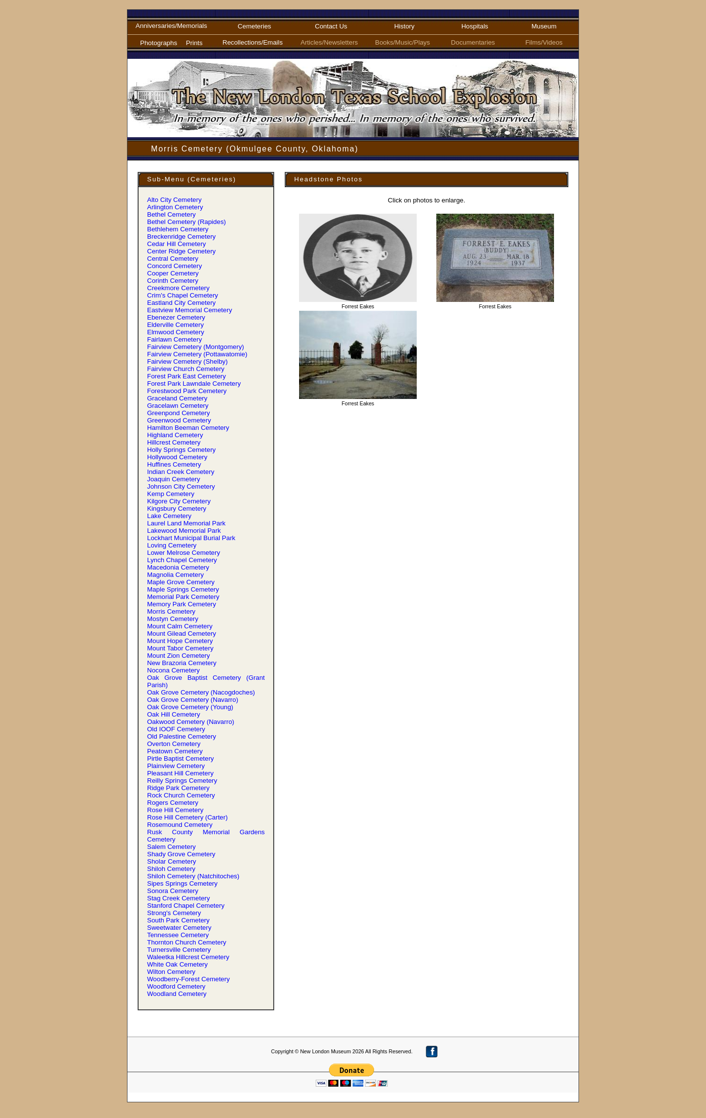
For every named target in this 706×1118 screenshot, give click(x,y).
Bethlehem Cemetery (177, 229)
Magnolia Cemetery (175, 574)
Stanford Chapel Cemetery (186, 905)
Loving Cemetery (172, 545)
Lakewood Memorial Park (184, 530)
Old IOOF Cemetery (176, 729)
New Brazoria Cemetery (181, 663)
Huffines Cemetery (174, 464)
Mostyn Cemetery (172, 618)
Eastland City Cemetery (181, 302)
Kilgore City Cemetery (179, 501)
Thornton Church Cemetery (187, 942)
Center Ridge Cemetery (181, 251)
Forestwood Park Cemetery (187, 391)
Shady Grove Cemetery (181, 854)
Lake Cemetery (169, 516)
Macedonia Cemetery (178, 567)
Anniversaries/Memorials (171, 25)
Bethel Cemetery (171, 214)
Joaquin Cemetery (173, 479)
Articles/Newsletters (331, 42)
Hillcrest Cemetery (174, 442)
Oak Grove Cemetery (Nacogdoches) (201, 692)
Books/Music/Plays (404, 42)
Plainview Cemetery (176, 766)
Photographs (158, 43)
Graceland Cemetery (177, 398)
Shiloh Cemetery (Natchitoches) (193, 876)
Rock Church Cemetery (181, 795)
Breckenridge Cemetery (181, 236)
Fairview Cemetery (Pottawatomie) (197, 354)
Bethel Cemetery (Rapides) (186, 221)
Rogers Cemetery (172, 802)
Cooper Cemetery (173, 273)
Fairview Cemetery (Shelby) (187, 361)
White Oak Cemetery (177, 964)
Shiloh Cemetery (171, 868)
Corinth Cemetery (172, 280)
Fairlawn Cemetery (174, 339)
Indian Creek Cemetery (180, 471)
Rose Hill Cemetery (175, 810)
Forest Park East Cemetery (186, 376)
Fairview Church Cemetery (186, 369)
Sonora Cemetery (172, 890)
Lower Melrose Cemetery (183, 552)
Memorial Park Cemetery (183, 596)
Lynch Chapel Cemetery (182, 560)
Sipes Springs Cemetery (182, 883)
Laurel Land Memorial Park (186, 523)
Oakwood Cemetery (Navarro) (190, 721)
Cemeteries (254, 26)
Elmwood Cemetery (175, 332)
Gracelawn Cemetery (177, 405)
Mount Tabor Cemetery (180, 648)
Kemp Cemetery (170, 493)
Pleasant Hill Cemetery (180, 773)
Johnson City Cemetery (181, 486)
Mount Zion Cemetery (178, 655)
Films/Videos (543, 42)
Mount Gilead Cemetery (181, 633)
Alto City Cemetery (174, 199)
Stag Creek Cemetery (178, 898)
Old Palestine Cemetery (181, 736)
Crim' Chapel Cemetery (182, 295)
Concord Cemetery (174, 266)
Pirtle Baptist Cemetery (180, 758)
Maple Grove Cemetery (181, 582)
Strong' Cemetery (174, 913)
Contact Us (331, 26)
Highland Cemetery (175, 435)
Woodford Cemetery (176, 986)
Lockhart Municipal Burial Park (191, 538)
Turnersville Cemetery (179, 949)
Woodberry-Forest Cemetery (188, 979)
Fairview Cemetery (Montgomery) (195, 346)
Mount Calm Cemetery (179, 626)
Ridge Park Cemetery (178, 788)
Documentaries (475, 42)
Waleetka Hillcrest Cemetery (188, 957)
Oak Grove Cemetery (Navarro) (192, 699)
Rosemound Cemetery (179, 824)
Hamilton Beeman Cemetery (188, 427)
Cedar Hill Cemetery (176, 244)
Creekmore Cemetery (178, 288)
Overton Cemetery (174, 743)
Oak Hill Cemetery (173, 714)
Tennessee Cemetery (178, 935)
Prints (194, 43)
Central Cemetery (172, 258)
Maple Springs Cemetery (183, 589)
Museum (543, 26)
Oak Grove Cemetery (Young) (190, 707)
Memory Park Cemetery (181, 604)
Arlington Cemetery (175, 207)
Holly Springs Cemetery (181, 449)
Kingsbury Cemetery (176, 508)
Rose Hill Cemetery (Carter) (187, 817)
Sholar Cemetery (171, 861)
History (404, 26)
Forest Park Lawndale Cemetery (194, 383)
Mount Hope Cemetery (180, 641)
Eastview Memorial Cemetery (189, 310)
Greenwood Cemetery (179, 420)
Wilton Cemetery (171, 971)
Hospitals (474, 26)
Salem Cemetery (171, 846)
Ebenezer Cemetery (176, 317)
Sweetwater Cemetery (179, 927)
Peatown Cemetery (174, 751)
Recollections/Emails (254, 42)
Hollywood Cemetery (177, 457)
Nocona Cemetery (173, 670)
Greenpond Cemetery (178, 413)
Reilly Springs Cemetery (182, 780)
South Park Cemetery (178, 920)
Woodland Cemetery (176, 993)
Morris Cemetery (171, 611)
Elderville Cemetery (175, 324)
